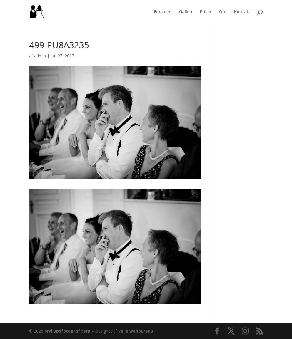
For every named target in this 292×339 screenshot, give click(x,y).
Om (222, 12)
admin (40, 55)
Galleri (185, 12)
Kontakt (242, 12)
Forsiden (162, 12)
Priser (205, 12)
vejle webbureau (135, 331)
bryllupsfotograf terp (67, 331)
